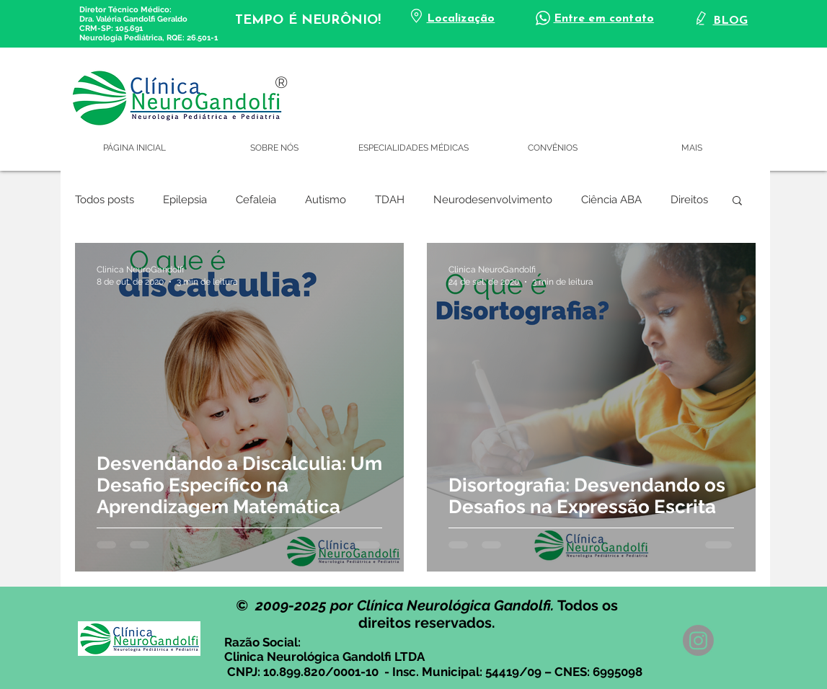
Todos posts (104, 199)
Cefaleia (256, 199)
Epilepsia (185, 199)
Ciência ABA (611, 199)
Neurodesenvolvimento (492, 199)
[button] (737, 201)
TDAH (389, 199)
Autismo (325, 199)
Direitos (689, 199)
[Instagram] (698, 640)
